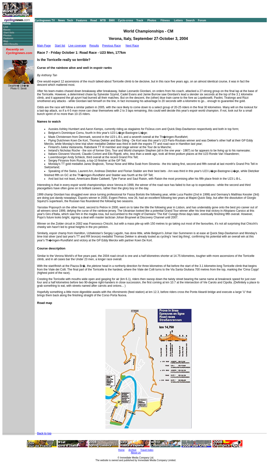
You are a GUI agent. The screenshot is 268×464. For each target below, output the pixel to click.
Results (94, 45)
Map (5, 41)
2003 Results (10, 44)
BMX (112, 20)
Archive (132, 450)
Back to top (44, 433)
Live (5, 27)
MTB (103, 20)
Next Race (132, 45)
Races (6, 29)
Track (139, 20)
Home (7, 23)
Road (93, 20)
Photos (151, 20)
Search (190, 20)
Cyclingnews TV (45, 20)
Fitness (165, 20)
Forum (202, 20)
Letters (178, 20)
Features (81, 20)
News (61, 20)
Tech (70, 20)
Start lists (8, 32)
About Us (136, 452)
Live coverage (77, 45)
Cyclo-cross (125, 20)
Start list (60, 45)
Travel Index (146, 450)
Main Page (44, 45)
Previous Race (111, 45)
